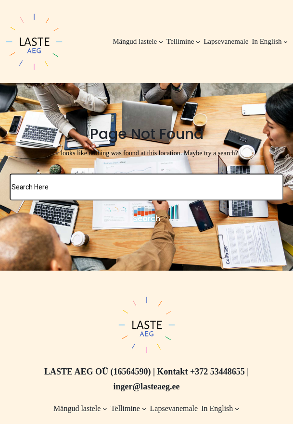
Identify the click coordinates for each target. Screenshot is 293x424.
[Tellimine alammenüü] (198, 41)
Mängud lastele (135, 41)
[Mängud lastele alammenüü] (161, 41)
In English (266, 41)
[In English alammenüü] (285, 41)
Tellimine (180, 41)
